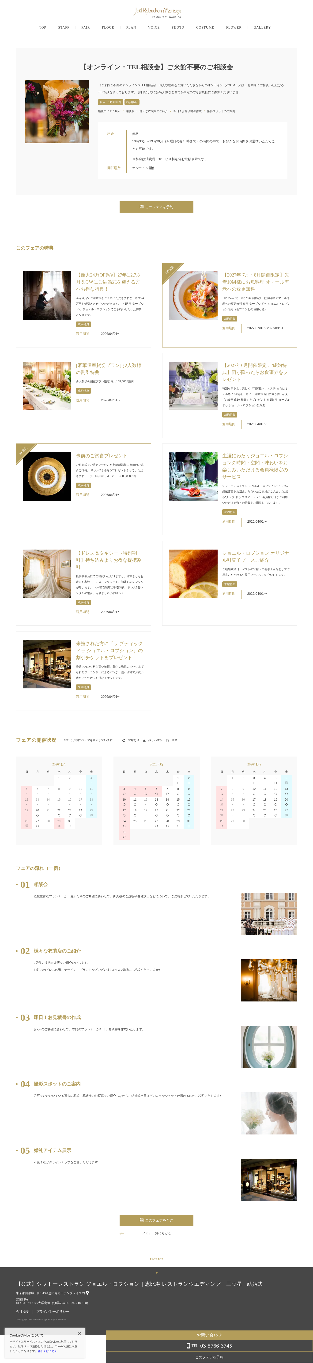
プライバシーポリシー (52, 1311)
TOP (42, 27)
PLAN (131, 27)
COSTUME (205, 27)
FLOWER (234, 27)
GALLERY (262, 27)
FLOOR (108, 27)
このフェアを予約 (156, 207)
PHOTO (178, 27)
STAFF (63, 27)
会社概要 (22, 1311)
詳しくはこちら (47, 1351)
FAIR (85, 27)
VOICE (154, 27)
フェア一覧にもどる (156, 1233)
